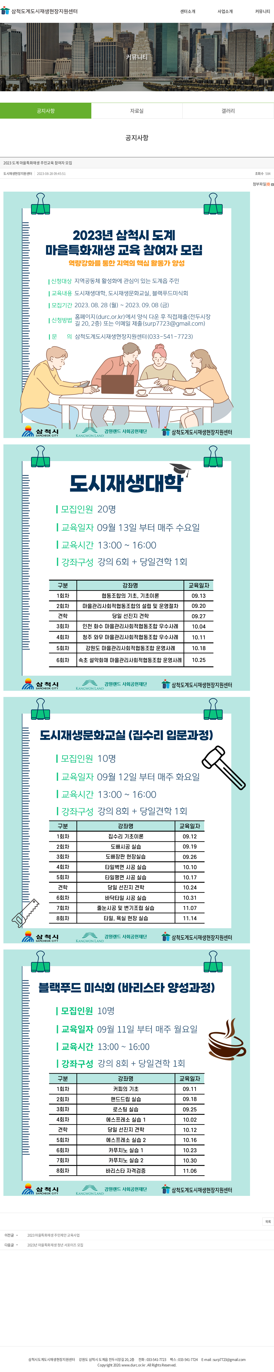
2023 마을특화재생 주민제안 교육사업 (53, 1235)
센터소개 (187, 11)
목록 (268, 1221)
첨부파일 (263, 184)
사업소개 (225, 11)
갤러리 (228, 110)
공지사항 (46, 110)
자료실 (137, 110)
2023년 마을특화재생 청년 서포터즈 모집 (55, 1244)
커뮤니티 (262, 11)
